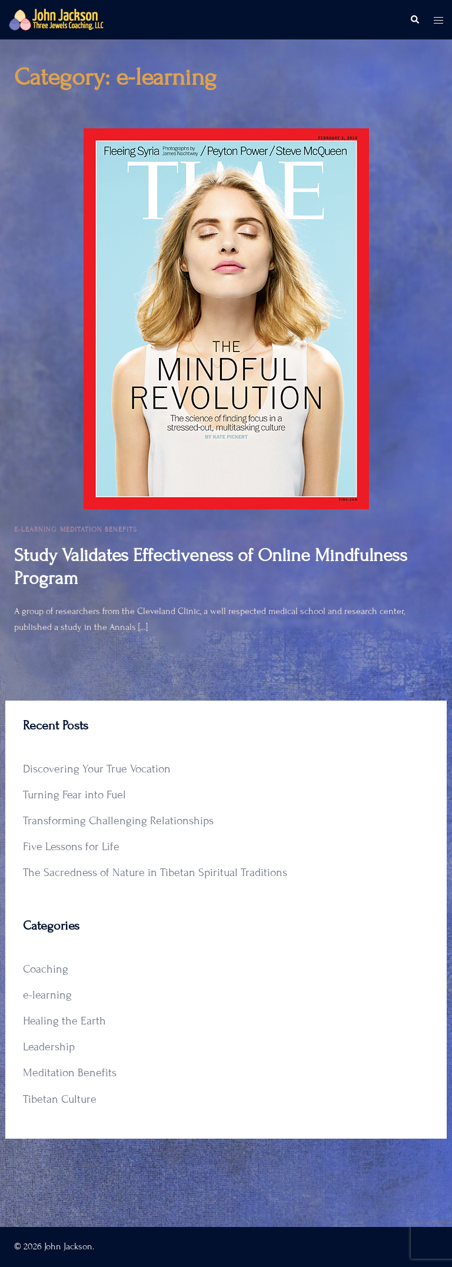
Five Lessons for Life (71, 846)
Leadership (49, 1046)
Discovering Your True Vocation (97, 768)
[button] (414, 20)
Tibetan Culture (60, 1099)
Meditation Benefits (98, 529)
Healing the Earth (64, 1020)
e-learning (35, 529)
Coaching (45, 969)
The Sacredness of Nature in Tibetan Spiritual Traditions (155, 872)
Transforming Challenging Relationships (118, 820)
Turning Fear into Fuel (74, 794)
